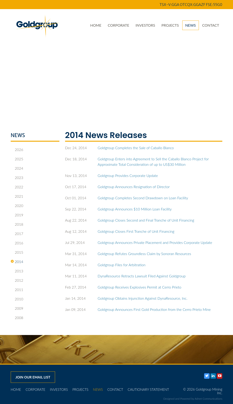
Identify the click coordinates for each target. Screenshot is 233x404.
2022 (17, 187)
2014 (17, 261)
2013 (17, 271)
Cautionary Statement (148, 389)
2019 (17, 215)
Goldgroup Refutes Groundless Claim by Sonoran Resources (144, 253)
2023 (17, 177)
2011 (17, 289)
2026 (17, 149)
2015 (17, 252)
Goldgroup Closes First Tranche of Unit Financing (136, 231)
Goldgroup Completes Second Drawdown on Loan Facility (143, 198)
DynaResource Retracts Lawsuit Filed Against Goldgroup (142, 276)
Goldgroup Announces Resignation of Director (134, 186)
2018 (17, 224)
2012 (17, 280)
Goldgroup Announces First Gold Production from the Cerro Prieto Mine (154, 309)
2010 (17, 299)
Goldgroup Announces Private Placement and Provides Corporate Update (155, 242)
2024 (17, 168)
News (190, 25)
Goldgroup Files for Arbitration (121, 265)
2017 (17, 233)
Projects (170, 25)
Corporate (118, 25)
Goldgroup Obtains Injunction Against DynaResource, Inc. (142, 298)
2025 (17, 159)
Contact (210, 25)
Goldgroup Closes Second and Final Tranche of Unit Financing (146, 220)
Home (95, 25)
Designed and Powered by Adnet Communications (192, 398)
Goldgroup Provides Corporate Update (128, 175)
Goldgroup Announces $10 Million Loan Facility (135, 209)
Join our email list (32, 377)
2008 (17, 317)
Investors (145, 25)
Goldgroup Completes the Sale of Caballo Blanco (136, 148)
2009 (17, 308)
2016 (17, 243)
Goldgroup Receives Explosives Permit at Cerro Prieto (139, 287)
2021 (17, 196)
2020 (17, 205)
